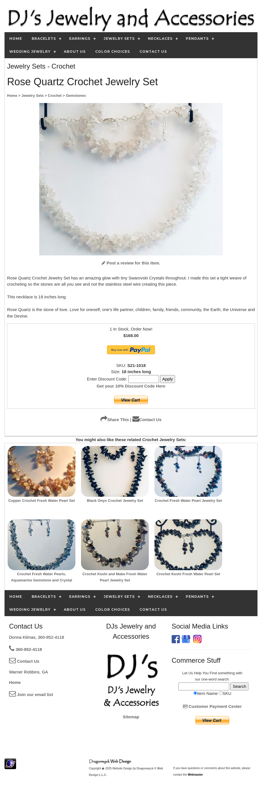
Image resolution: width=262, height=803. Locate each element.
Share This (115, 419)
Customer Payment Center (212, 706)
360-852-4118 (25, 649)
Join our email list (31, 694)
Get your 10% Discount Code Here (131, 386)
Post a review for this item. (131, 263)
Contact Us (146, 419)
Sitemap (131, 716)
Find (213, 673)
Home (15, 682)
